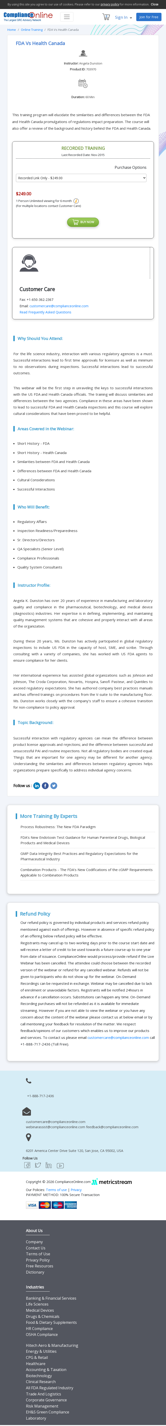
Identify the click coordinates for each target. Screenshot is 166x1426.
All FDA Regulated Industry (49, 1389)
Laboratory (36, 1419)
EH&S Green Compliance (47, 1413)
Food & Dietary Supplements (51, 1323)
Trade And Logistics (43, 1395)
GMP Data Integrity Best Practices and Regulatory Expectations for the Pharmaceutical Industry (79, 857)
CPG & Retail (37, 1358)
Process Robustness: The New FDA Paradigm (58, 827)
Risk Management (42, 1407)
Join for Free (148, 17)
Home (11, 30)
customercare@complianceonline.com (58, 307)
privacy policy (110, 4)
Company (34, 1243)
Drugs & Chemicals (42, 1317)
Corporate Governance (46, 1401)
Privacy (76, 1190)
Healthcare (35, 1364)
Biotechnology (39, 1376)
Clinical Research (41, 1382)
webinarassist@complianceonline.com (55, 1128)
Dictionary (35, 1273)
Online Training (32, 30)
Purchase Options (130, 167)
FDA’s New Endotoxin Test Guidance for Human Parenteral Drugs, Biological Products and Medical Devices (82, 841)
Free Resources (39, 1267)
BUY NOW (83, 222)
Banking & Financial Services (51, 1299)
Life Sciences (37, 1305)
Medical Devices (40, 1311)
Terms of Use (38, 1255)
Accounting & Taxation (46, 1370)
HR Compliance (39, 1329)
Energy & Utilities (41, 1352)
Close (154, 4)
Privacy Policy (38, 1261)
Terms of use (56, 1190)
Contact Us (35, 1249)
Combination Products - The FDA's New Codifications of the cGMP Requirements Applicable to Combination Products (86, 873)
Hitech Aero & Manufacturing (52, 1346)
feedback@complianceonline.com (112, 1128)
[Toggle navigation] (66, 17)
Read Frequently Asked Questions (45, 313)
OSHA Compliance (42, 1335)
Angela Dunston (90, 63)
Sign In (123, 17)
